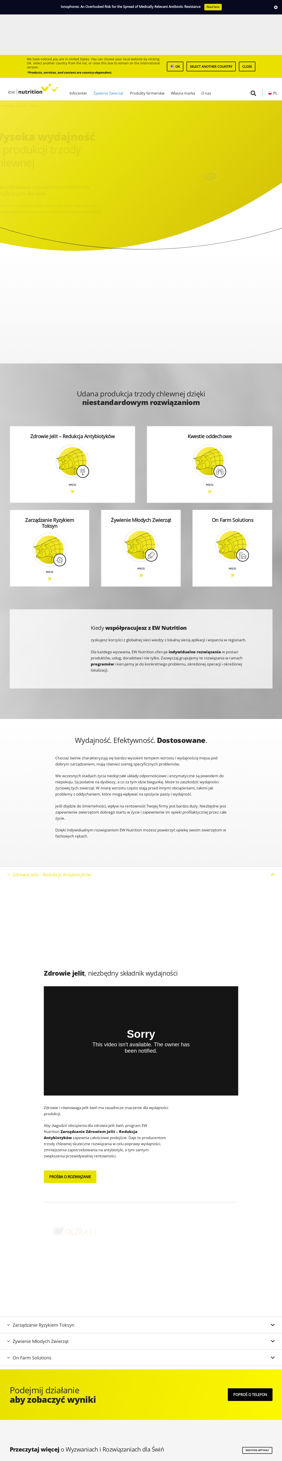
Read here (213, 7)
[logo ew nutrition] (29, 48)
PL (275, 52)
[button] (253, 52)
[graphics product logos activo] (82, 1190)
